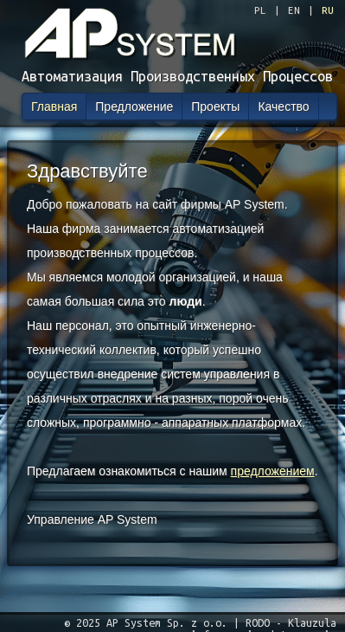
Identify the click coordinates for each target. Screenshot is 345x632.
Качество (283, 106)
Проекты (215, 106)
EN (294, 10)
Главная (54, 106)
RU (328, 10)
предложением (273, 471)
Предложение (134, 106)
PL (260, 10)
